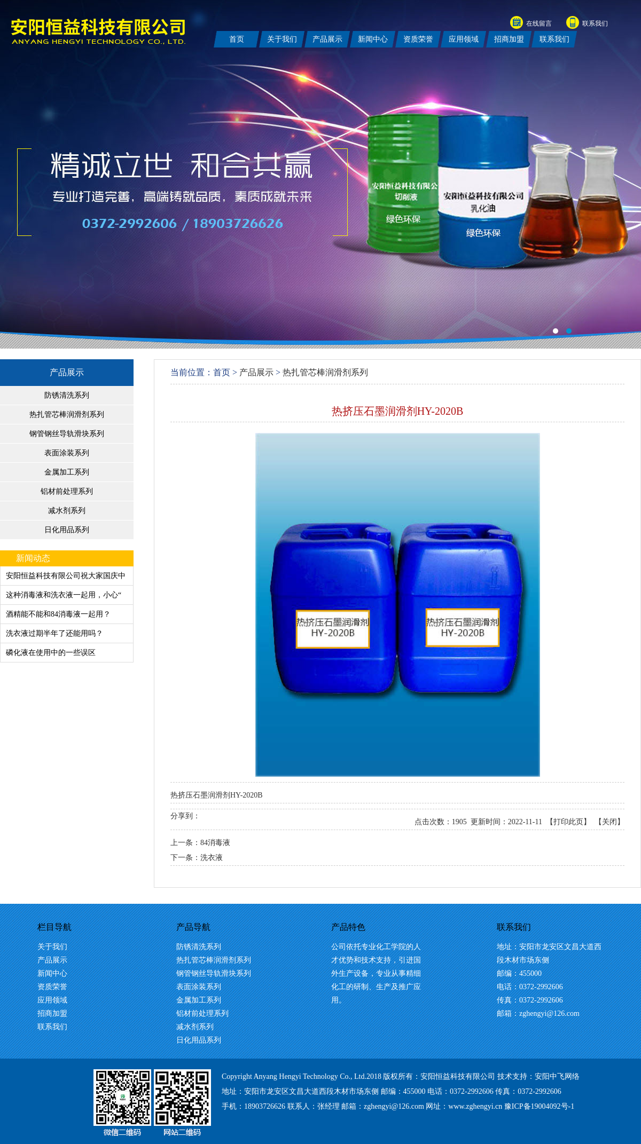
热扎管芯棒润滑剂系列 (66, 415)
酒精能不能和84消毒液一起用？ (58, 614)
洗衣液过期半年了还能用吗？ (54, 633)
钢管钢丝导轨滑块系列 (66, 434)
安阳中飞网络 (557, 1076)
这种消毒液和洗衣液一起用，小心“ (63, 595)
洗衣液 (211, 858)
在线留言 (539, 23)
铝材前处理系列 (67, 491)
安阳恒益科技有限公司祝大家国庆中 (66, 576)
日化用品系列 (66, 530)
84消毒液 (215, 843)
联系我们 (595, 23)
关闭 (609, 822)
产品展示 (67, 372)
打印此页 (568, 822)
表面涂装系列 (66, 453)
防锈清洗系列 (66, 395)
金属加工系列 (66, 472)
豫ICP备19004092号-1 (539, 1106)
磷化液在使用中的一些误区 (51, 653)
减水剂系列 (66, 511)
